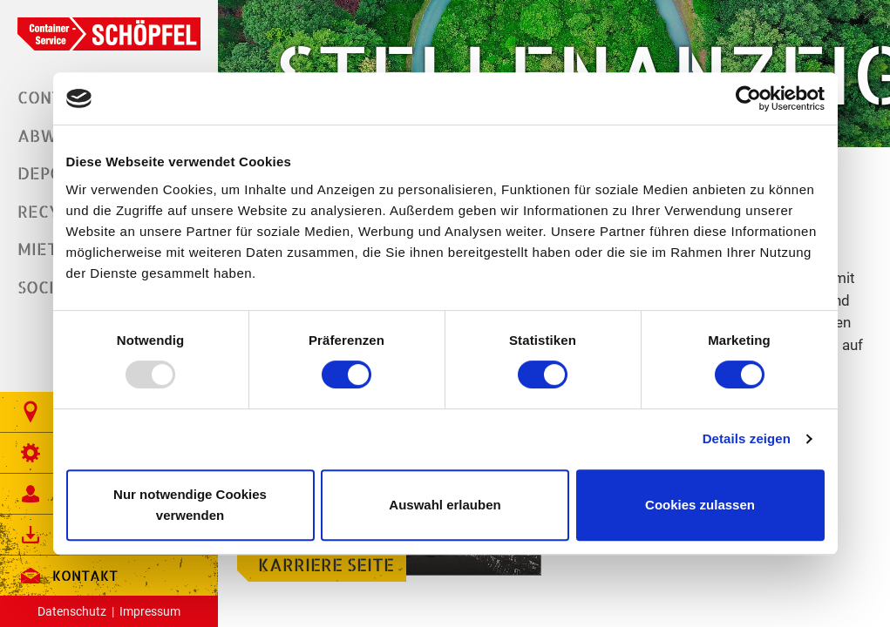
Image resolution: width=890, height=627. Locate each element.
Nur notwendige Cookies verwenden (190, 504)
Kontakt (67, 576)
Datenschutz (71, 611)
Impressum (149, 611)
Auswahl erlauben (444, 504)
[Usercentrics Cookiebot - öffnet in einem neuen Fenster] (748, 98)
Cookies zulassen (700, 504)
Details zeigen (747, 438)
